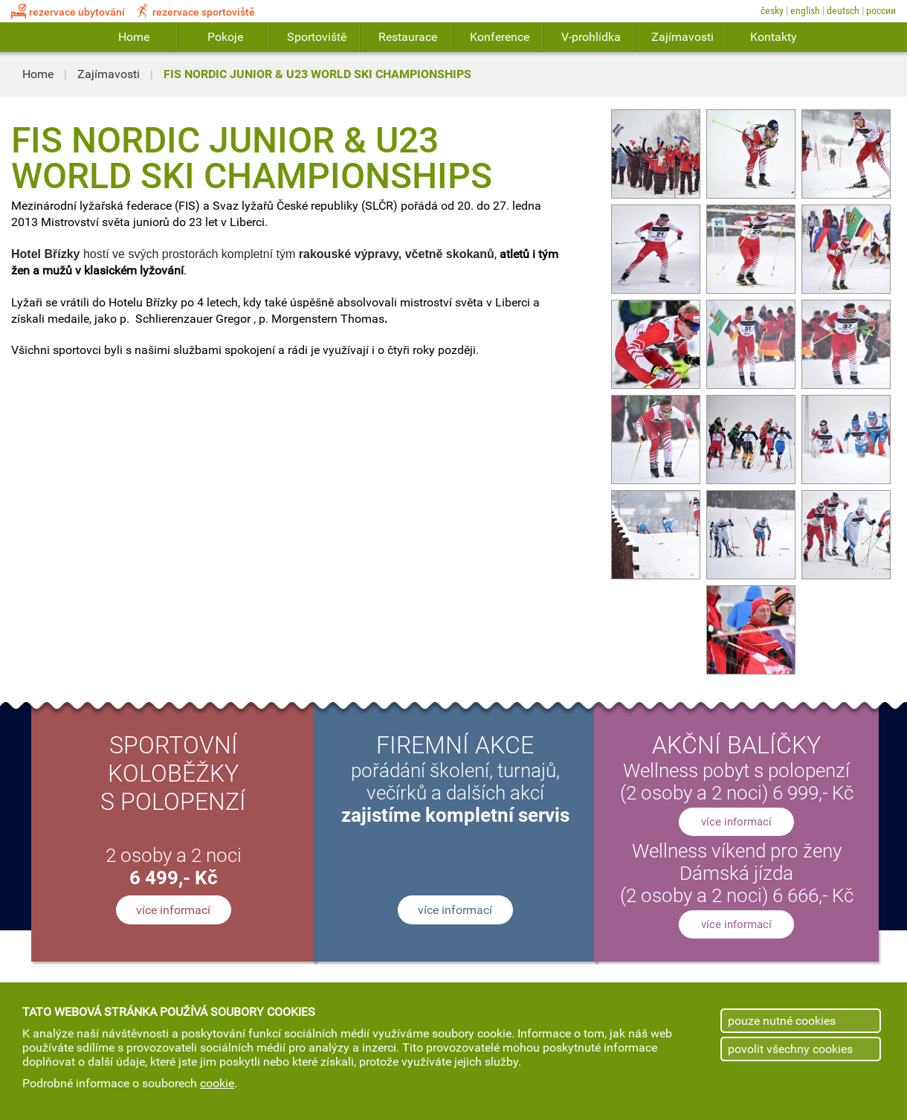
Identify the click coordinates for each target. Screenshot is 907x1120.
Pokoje (225, 37)
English (805, 10)
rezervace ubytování (68, 12)
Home (133, 37)
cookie (217, 1083)
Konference (499, 37)
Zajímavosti (682, 37)
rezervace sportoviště (195, 12)
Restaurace (407, 37)
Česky (772, 10)
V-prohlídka (591, 37)
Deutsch (843, 10)
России (881, 10)
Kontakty (773, 37)
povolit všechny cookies (790, 1049)
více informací (173, 910)
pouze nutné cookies (782, 1021)
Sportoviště (316, 37)
